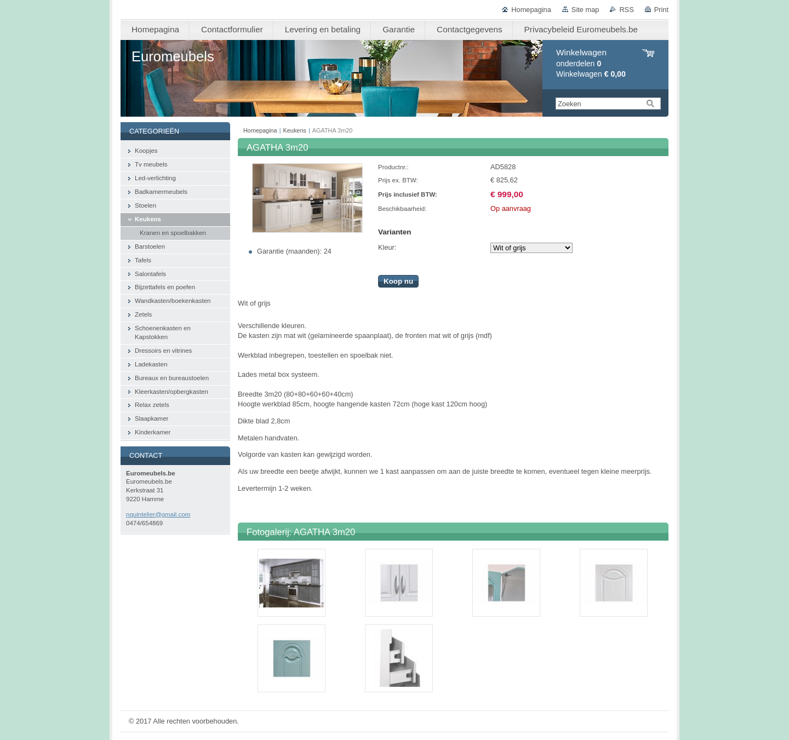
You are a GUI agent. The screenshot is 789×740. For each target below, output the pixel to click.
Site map (585, 9)
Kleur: (387, 247)
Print (661, 9)
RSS (626, 9)
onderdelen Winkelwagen (591, 63)
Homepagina (531, 9)
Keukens (294, 130)
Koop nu (398, 281)
